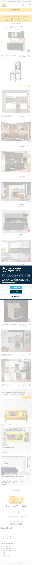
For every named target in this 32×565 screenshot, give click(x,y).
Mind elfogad (16, 287)
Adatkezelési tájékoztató (8, 282)
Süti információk (16, 295)
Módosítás (16, 291)
